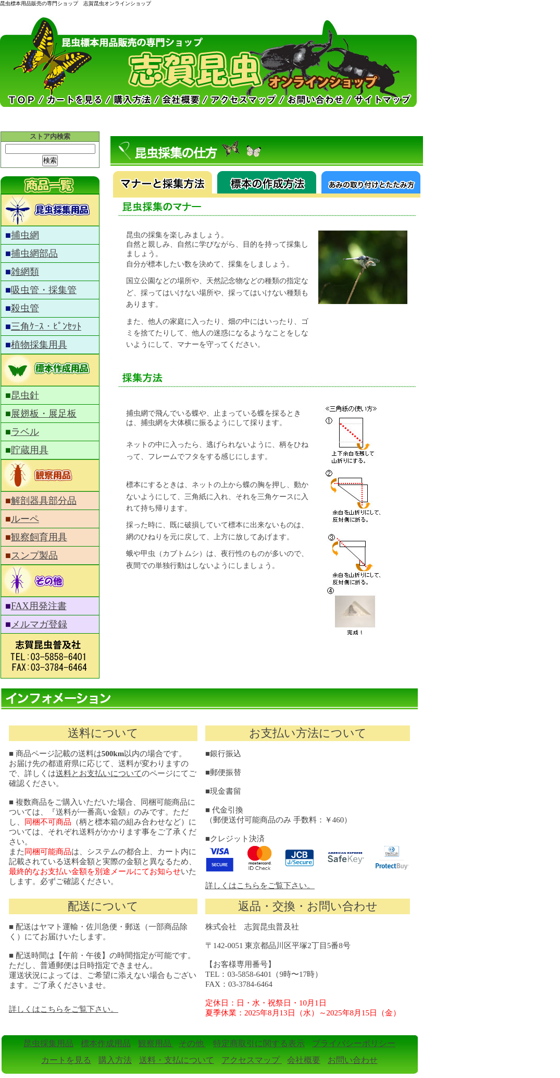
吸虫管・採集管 (44, 290)
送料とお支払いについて (99, 773)
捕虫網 (25, 235)
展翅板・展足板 (44, 413)
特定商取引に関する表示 (259, 1043)
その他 (192, 1043)
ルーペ (25, 519)
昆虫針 (25, 395)
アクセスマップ (251, 1060)
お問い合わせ (353, 1060)
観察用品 (155, 1043)
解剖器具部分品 (44, 500)
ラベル (25, 432)
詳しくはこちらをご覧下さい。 (260, 885)
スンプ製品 (34, 555)
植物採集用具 (39, 345)
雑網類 (25, 272)
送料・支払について (176, 1060)
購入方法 (115, 1060)
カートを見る (66, 1060)
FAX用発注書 (39, 606)
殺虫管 (25, 308)
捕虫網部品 (34, 253)
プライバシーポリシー (353, 1043)
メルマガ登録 (39, 624)
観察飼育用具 (39, 537)
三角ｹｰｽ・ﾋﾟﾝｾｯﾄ (46, 326)
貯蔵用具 (29, 450)
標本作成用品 (106, 1043)
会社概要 (303, 1060)
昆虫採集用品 (48, 1043)
